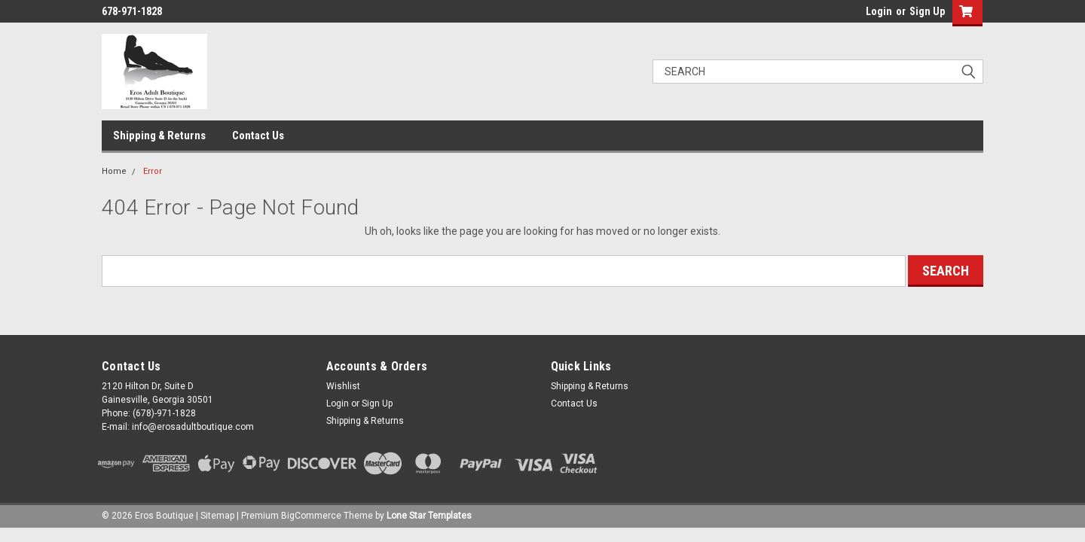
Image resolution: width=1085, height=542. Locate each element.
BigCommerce (311, 515)
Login (879, 11)
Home (114, 171)
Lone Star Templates (429, 515)
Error (152, 171)
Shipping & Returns (159, 135)
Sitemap (217, 515)
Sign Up (927, 11)
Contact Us (258, 135)
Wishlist (343, 386)
